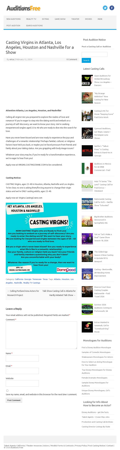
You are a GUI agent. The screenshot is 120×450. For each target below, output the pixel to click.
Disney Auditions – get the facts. (95, 412)
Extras (45, 19)
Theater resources (34, 446)
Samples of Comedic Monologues (96, 352)
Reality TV (31, 19)
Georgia (27, 279)
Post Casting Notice (96, 446)
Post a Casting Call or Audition (96, 46)
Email (9, 366)
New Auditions (13, 19)
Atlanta (57, 279)
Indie (100, 19)
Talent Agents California (14, 446)
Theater (75, 19)
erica (12, 59)
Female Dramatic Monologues (94, 378)
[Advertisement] (41, 85)
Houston (65, 279)
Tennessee (37, 279)
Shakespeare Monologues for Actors (97, 357)
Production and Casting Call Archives (97, 422)
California (19, 279)
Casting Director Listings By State (96, 427)
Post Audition (13, 26)
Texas (45, 279)
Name (9, 353)
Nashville (18, 283)
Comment (11, 319)
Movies (88, 19)
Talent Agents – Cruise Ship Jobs (95, 417)
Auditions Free (17, 447)
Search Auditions (34, 26)
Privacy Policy (81, 446)
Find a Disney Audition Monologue (96, 347)
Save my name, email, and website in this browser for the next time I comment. (41, 394)
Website (9, 378)
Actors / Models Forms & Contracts (58, 446)
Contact (110, 446)
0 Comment (72, 59)
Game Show (60, 19)
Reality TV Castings (31, 283)
